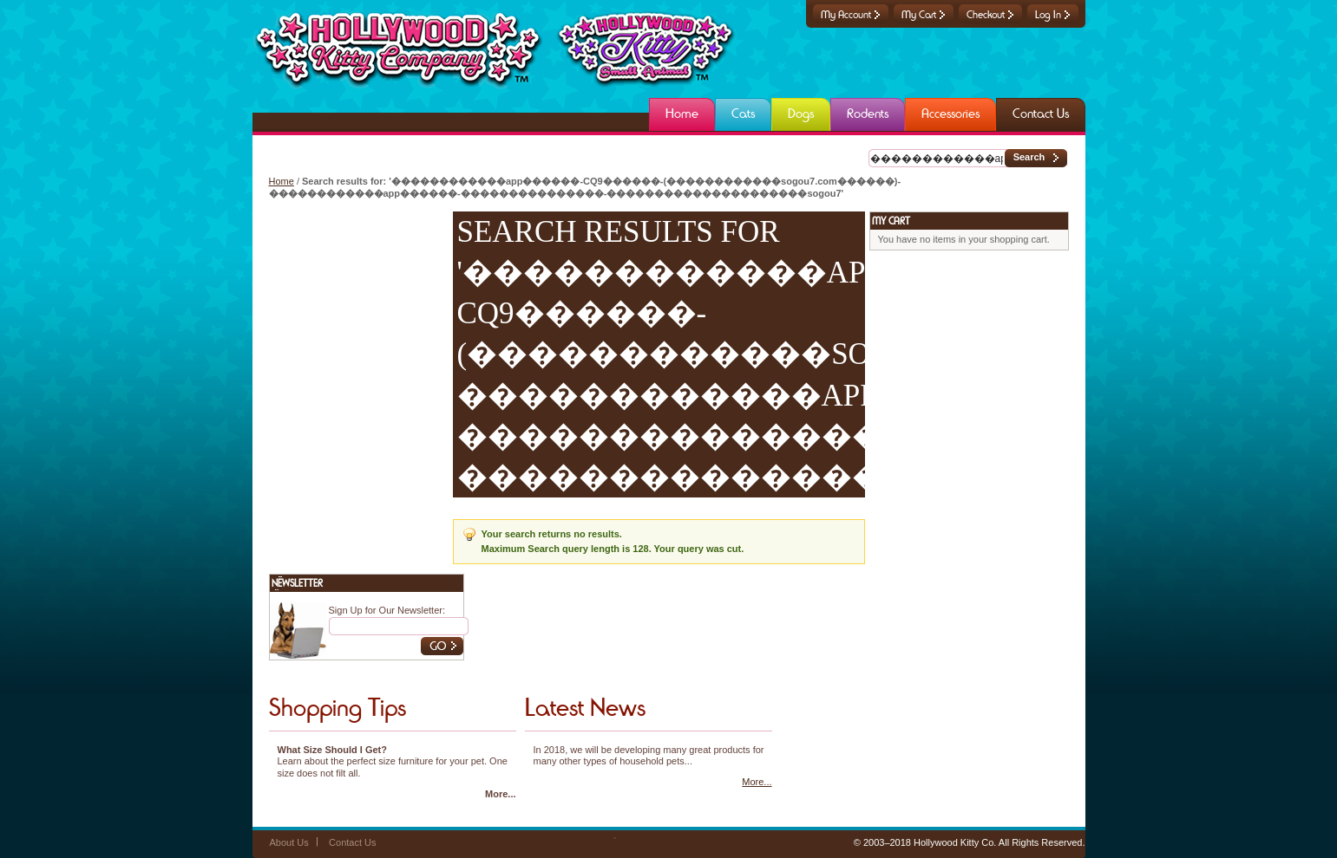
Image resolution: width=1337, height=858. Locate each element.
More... (500, 794)
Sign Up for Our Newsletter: (387, 610)
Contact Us (352, 842)
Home (281, 181)
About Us (289, 842)
